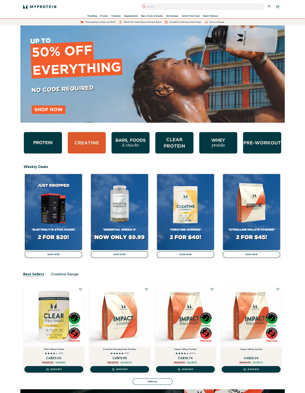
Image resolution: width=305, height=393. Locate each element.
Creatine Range (65, 274)
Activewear (172, 16)
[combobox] (202, 6)
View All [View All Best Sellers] (152, 381)
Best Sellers (33, 274)
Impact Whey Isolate (251, 349)
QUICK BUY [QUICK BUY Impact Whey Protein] (185, 369)
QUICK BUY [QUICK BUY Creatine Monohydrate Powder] (120, 369)
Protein (104, 16)
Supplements (131, 16)
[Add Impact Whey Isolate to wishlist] (278, 289)
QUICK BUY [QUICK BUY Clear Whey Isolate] (54, 369)
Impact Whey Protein (185, 349)
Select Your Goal (191, 16)
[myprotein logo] (39, 6)
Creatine (116, 16)
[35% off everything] (152, 74)
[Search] (144, 6)
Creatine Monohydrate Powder (119, 349)
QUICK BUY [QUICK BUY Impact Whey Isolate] (251, 369)
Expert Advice (210, 16)
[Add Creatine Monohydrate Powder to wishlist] (146, 289)
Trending (92, 16)
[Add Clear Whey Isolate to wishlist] (80, 289)
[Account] (269, 7)
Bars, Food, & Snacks (152, 16)
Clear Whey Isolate (54, 349)
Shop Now (53, 254)
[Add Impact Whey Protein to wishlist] (212, 289)
